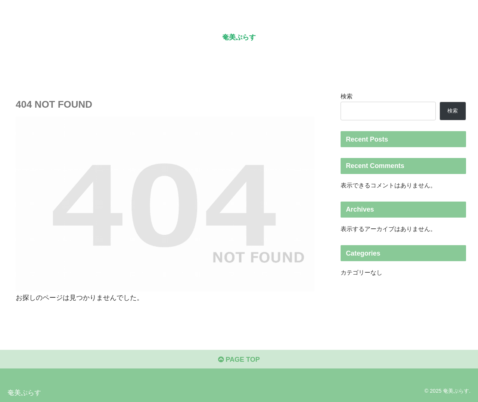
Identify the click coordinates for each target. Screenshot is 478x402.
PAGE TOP (239, 359)
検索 (347, 96)
